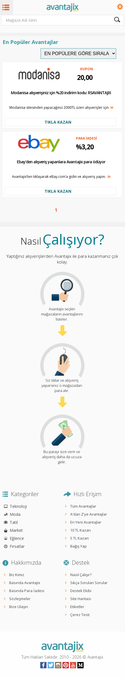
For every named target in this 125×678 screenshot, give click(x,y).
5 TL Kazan (79, 538)
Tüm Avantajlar (83, 506)
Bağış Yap (78, 546)
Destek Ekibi (80, 590)
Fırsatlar (17, 546)
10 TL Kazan (80, 530)
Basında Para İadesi (26, 590)
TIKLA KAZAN (58, 122)
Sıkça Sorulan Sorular (89, 582)
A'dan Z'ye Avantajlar (88, 514)
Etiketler (77, 606)
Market (16, 530)
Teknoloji (18, 506)
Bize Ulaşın (18, 606)
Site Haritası (80, 598)
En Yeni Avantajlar (85, 522)
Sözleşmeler (20, 598)
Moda (15, 514)
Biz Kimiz (16, 574)
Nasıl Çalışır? (81, 574)
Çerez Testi (80, 614)
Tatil (14, 522)
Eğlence (17, 538)
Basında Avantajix (24, 582)
